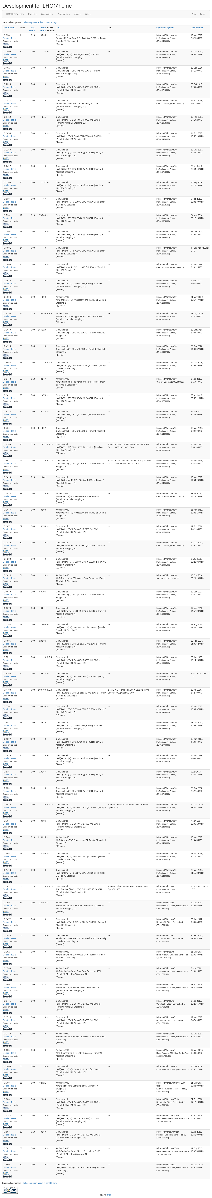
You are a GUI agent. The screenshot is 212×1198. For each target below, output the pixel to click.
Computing (47, 14)
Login (202, 14)
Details (6, 38)
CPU (58, 27)
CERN (109, 1195)
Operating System (165, 27)
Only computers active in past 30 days (40, 22)
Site (88, 14)
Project (32, 14)
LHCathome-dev (14, 14)
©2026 (106, 1195)
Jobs (77, 14)
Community (64, 14)
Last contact (197, 27)
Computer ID (9, 27)
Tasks (13, 38)
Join (194, 14)
